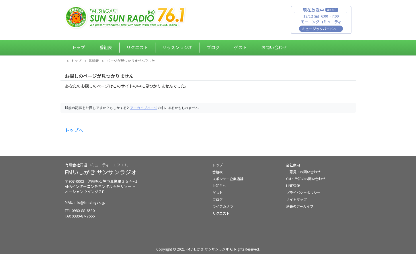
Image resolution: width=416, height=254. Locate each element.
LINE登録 (293, 185)
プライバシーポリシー (303, 192)
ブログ (213, 47)
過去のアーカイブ (299, 206)
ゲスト (240, 47)
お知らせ (219, 185)
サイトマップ (296, 199)
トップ (78, 47)
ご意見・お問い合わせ (303, 171)
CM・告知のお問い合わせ (305, 178)
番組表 (105, 47)
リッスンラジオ (177, 47)
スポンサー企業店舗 (227, 178)
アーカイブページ (143, 107)
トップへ (74, 129)
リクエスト (137, 47)
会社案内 (293, 164)
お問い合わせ (274, 47)
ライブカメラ (222, 206)
